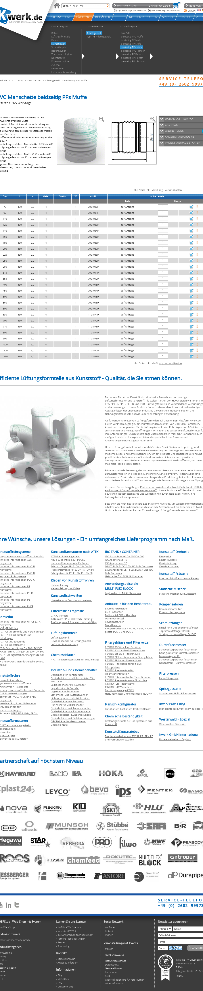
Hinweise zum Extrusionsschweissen (71, 600)
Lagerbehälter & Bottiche (65, 688)
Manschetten (34, 80)
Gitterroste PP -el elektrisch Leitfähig (71, 619)
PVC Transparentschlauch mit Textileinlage (75, 659)
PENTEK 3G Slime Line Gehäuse (123, 647)
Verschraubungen (169, 566)
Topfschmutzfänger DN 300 (174, 631)
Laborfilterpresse (168, 678)
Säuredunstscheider (116, 608)
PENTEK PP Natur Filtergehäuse (123, 660)
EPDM (34, 713)
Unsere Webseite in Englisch (175, 739)
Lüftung (19, 80)
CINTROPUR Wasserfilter (119, 687)
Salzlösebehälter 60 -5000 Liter (68, 684)
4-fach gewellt (53, 80)
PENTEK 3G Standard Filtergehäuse (125, 650)
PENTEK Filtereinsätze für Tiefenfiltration (128, 677)
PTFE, (14, 713)
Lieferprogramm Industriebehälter (70, 698)
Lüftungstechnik (60, 637)
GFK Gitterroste (59, 615)
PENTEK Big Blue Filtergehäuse (122, 653)
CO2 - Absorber (114, 611)
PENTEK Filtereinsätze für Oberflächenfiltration (119, 672)
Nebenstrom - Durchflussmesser (177, 662)
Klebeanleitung (59, 585)
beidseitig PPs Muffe (75, 80)
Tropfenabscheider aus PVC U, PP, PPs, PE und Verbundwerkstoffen (129, 737)
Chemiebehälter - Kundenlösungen (71, 714)
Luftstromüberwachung (64, 644)
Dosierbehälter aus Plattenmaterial (70, 711)
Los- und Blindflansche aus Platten (179, 578)
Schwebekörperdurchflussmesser (178, 649)
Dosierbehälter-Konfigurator (67, 674)
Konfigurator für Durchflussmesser (179, 652)
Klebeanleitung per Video (65, 588)
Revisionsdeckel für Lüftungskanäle (71, 640)
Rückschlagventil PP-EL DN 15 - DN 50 (72, 569)
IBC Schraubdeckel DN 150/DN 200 (124, 556)
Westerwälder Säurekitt (172, 724)
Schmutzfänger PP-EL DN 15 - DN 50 (71, 566)
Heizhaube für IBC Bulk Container (124, 576)
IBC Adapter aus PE (116, 559)
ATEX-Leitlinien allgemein (65, 556)
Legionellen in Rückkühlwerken (123, 593)
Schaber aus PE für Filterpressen (177, 693)
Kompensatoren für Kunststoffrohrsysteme (172, 610)
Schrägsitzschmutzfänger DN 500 (177, 634)
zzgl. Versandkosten (170, 190)
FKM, (27, 713)
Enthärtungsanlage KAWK (119, 690)
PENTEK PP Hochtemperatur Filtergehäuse (129, 657)
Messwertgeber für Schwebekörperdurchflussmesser (178, 657)
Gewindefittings (168, 563)
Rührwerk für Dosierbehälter (67, 704)
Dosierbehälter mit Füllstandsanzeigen (73, 718)
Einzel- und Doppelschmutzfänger (178, 627)
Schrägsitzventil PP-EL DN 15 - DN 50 (71, 573)
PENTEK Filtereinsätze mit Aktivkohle (126, 680)
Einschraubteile (168, 559)
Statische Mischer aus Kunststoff (177, 593)
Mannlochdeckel (114, 618)
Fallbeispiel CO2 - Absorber (120, 615)
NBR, (21, 713)
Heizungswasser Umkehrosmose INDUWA (128, 693)
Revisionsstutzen (114, 621)
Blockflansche (113, 625)
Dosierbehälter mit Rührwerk (67, 701)
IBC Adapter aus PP (116, 563)
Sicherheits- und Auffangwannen (69, 694)
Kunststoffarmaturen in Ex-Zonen (70, 563)
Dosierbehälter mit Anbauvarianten (71, 708)
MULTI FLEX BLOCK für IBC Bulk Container (129, 566)
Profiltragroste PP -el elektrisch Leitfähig (74, 622)
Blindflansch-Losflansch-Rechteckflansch (128, 709)
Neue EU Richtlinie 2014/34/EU (68, 559)
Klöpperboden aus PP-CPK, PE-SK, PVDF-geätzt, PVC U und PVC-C (128, 630)
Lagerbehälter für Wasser (65, 691)
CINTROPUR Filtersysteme (119, 683)
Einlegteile (165, 556)
